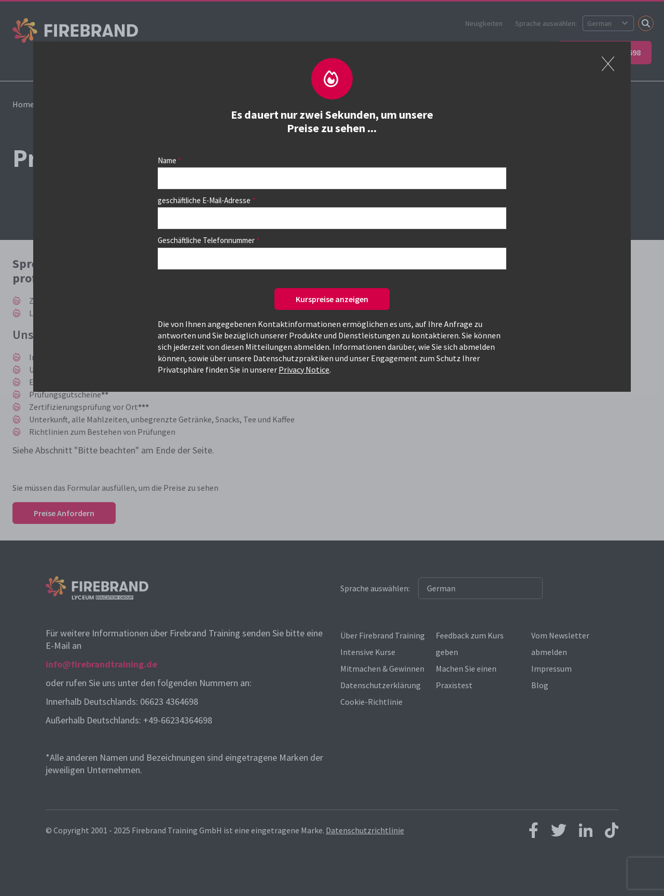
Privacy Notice (304, 369)
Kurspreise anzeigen (332, 299)
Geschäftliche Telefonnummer (206, 240)
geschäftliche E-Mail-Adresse (204, 200)
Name (167, 160)
